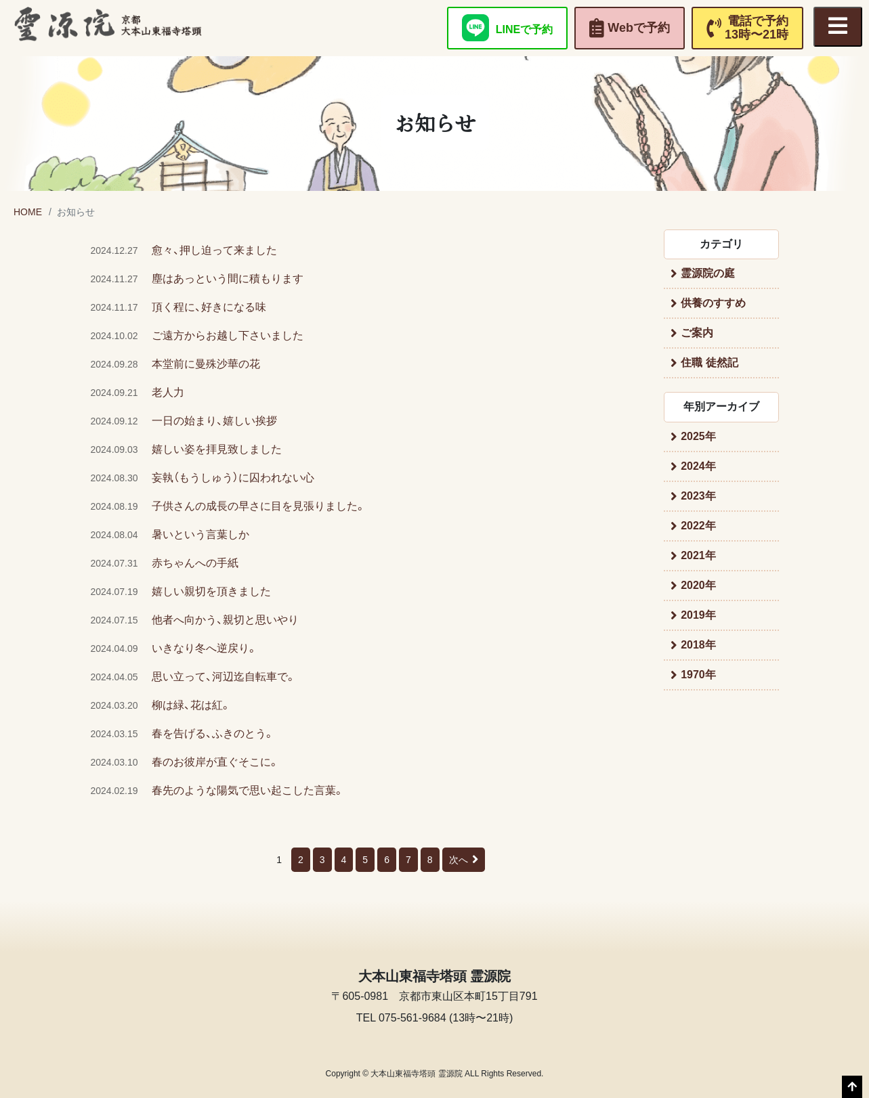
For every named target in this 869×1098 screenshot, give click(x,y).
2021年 (698, 555)
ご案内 (697, 332)
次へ (463, 859)
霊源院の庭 (708, 273)
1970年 (698, 674)
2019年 (698, 615)
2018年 (698, 645)
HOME (28, 211)
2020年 (698, 585)
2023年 (698, 496)
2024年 (698, 466)
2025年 (698, 436)
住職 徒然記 (709, 362)
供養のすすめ (713, 303)
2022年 (698, 525)
